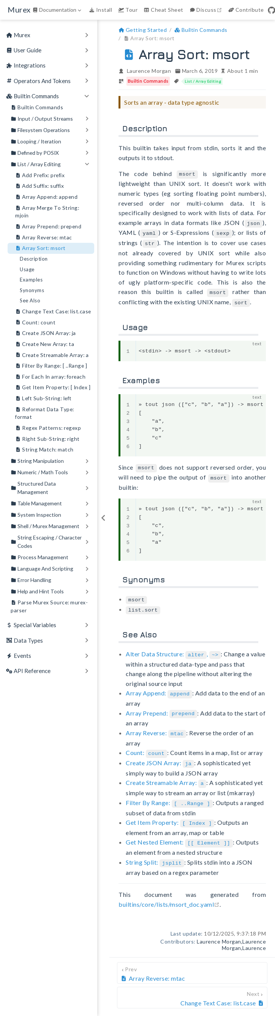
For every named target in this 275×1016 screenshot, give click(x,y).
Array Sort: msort (40, 248)
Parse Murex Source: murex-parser (49, 606)
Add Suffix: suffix (39, 186)
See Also (30, 300)
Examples (31, 280)
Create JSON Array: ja (45, 333)
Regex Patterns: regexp (48, 428)
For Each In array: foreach (50, 377)
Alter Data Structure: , (173, 649)
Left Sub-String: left (43, 399)
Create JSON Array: (160, 756)
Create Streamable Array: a (52, 355)
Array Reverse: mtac (43, 238)
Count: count (35, 323)
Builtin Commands (37, 108)
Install (100, 9)
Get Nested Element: (179, 834)
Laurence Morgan (149, 71)
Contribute (246, 9)
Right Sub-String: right (47, 439)
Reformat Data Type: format (44, 413)
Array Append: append (46, 197)
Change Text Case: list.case (53, 312)
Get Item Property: (170, 814)
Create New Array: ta (44, 344)
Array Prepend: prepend (48, 227)
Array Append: (159, 688)
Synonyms (32, 290)
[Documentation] (58, 10)
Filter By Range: (169, 795)
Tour (128, 9)
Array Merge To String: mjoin (47, 211)
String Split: (155, 853)
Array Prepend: (161, 707)
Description (34, 259)
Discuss (207, 9)
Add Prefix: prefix (40, 175)
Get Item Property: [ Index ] (52, 388)
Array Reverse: (156, 727)
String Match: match (44, 450)
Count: (146, 746)
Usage (27, 269)
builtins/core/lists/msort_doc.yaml (169, 894)
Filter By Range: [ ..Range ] (51, 366)
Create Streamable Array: (166, 775)
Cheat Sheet (163, 9)
